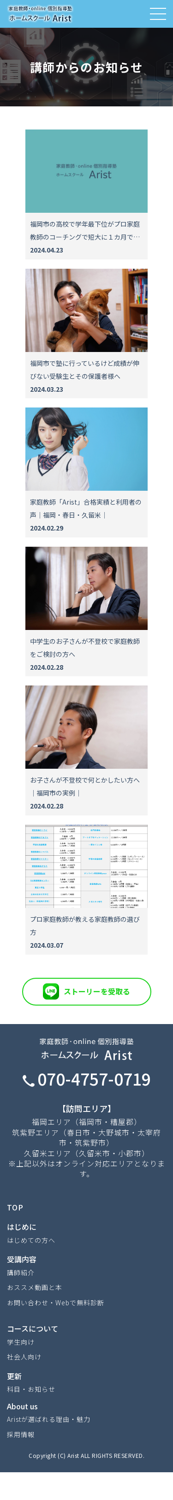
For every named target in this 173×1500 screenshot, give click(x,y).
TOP (15, 1207)
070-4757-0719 (87, 1078)
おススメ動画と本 (34, 1287)
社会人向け (24, 1356)
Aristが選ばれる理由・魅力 (48, 1419)
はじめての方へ (31, 1240)
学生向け (21, 1341)
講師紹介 (21, 1272)
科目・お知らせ (31, 1389)
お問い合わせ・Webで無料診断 (55, 1302)
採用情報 (21, 1434)
